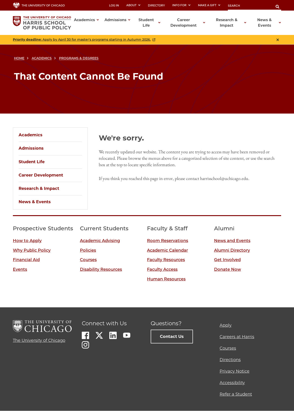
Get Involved (227, 259)
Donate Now (227, 269)
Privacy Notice (234, 371)
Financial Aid (26, 259)
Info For (181, 5)
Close (277, 40)
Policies (88, 250)
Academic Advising (100, 240)
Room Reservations (167, 240)
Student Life (32, 161)
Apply (226, 325)
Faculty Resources (166, 259)
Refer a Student (236, 394)
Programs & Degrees (79, 58)
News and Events (232, 240)
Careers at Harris (237, 336)
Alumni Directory (232, 250)
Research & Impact (39, 188)
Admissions (31, 148)
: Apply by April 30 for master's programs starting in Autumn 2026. (82, 40)
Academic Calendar (167, 250)
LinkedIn (113, 335)
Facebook (85, 335)
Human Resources (166, 279)
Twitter (99, 335)
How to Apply (27, 240)
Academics (42, 58)
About (133, 5)
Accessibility (232, 382)
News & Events (35, 201)
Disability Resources (101, 269)
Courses (88, 259)
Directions (230, 359)
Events (20, 269)
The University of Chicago (39, 340)
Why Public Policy (32, 250)
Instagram (85, 344)
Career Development (41, 175)
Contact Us (172, 336)
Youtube (126, 335)
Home (19, 58)
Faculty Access (162, 269)
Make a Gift (209, 5)
